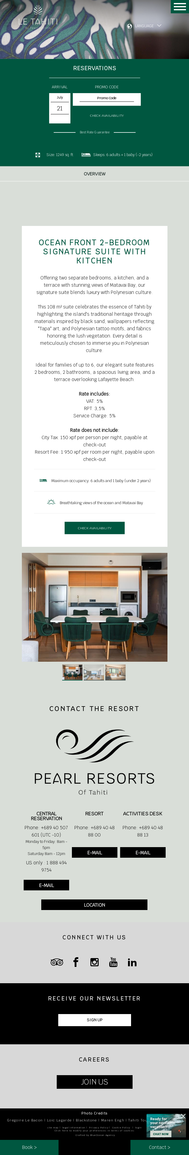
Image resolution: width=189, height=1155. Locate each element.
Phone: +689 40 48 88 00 (94, 831)
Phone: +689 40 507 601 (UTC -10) (46, 831)
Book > (29, 1147)
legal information (74, 1127)
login (138, 1127)
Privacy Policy (98, 1127)
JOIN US (94, 1082)
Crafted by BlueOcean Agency (95, 1135)
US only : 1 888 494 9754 (46, 866)
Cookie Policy (121, 1127)
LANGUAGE (144, 26)
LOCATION (94, 905)
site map (53, 1127)
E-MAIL (46, 885)
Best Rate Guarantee (94, 132)
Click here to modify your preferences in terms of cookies (95, 1130)
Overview (94, 177)
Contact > (159, 1147)
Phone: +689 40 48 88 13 (143, 831)
